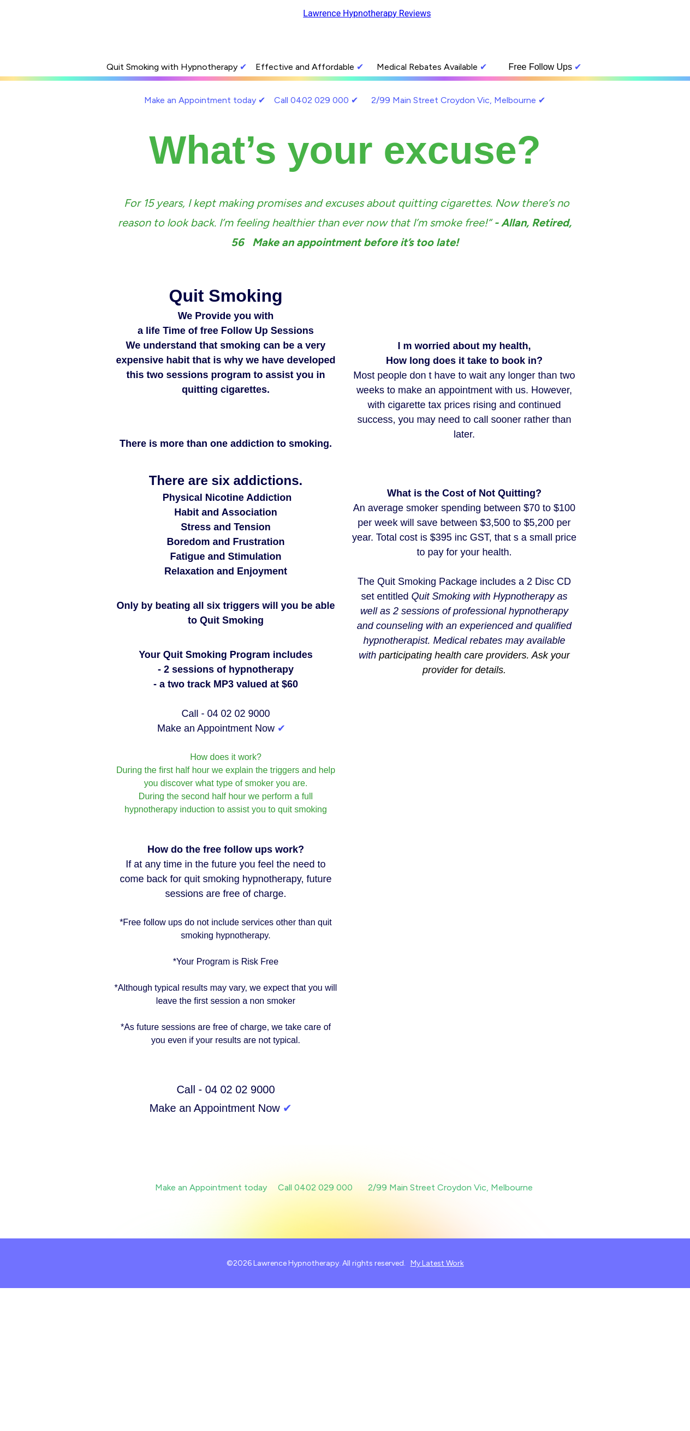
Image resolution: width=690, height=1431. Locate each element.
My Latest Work (437, 1263)
